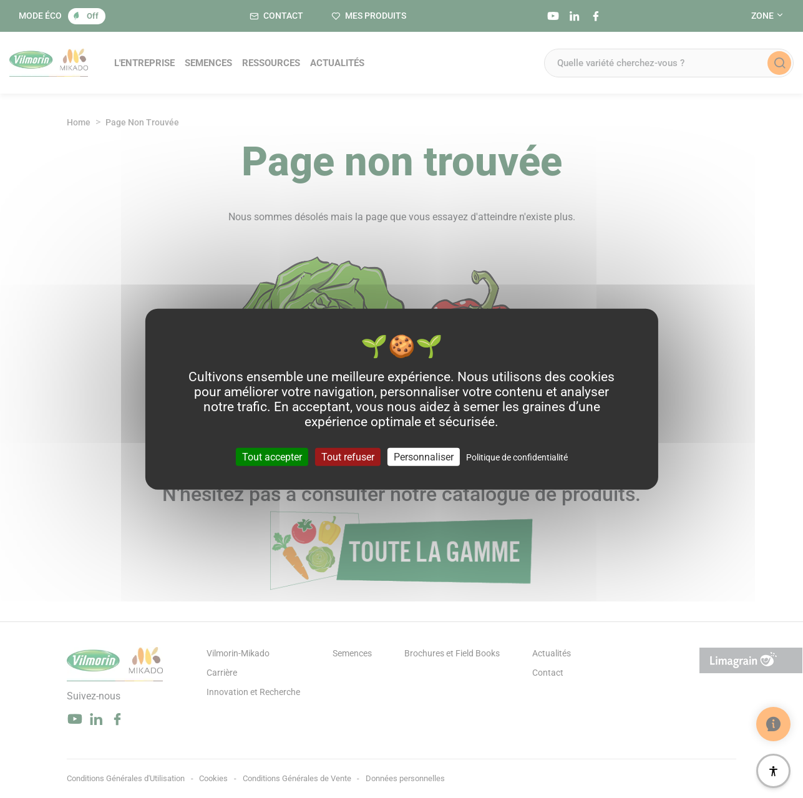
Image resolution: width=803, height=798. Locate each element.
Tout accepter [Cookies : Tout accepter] (272, 457)
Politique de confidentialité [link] (517, 457)
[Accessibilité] (773, 771)
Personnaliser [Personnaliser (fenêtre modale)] (424, 457)
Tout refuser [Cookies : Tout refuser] (347, 457)
